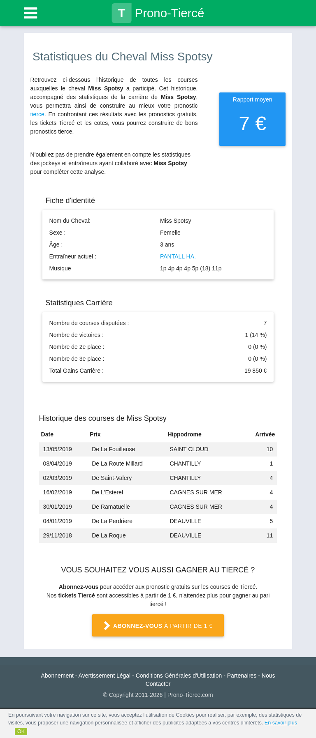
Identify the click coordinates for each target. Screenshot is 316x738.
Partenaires (242, 675)
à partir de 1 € (158, 626)
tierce (37, 114)
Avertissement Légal (105, 675)
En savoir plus (281, 723)
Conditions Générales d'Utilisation (179, 675)
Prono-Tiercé (158, 13)
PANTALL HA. (178, 256)
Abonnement (57, 675)
